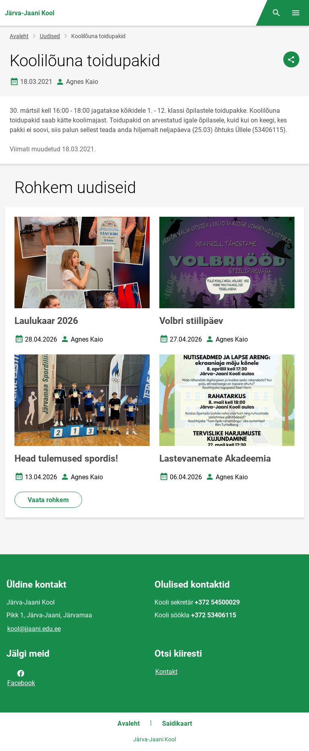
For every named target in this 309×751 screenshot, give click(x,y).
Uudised (50, 36)
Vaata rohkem (48, 500)
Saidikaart (177, 723)
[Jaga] (291, 59)
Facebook (21, 677)
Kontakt (166, 672)
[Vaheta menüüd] (296, 13)
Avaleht (19, 36)
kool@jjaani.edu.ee (34, 629)
